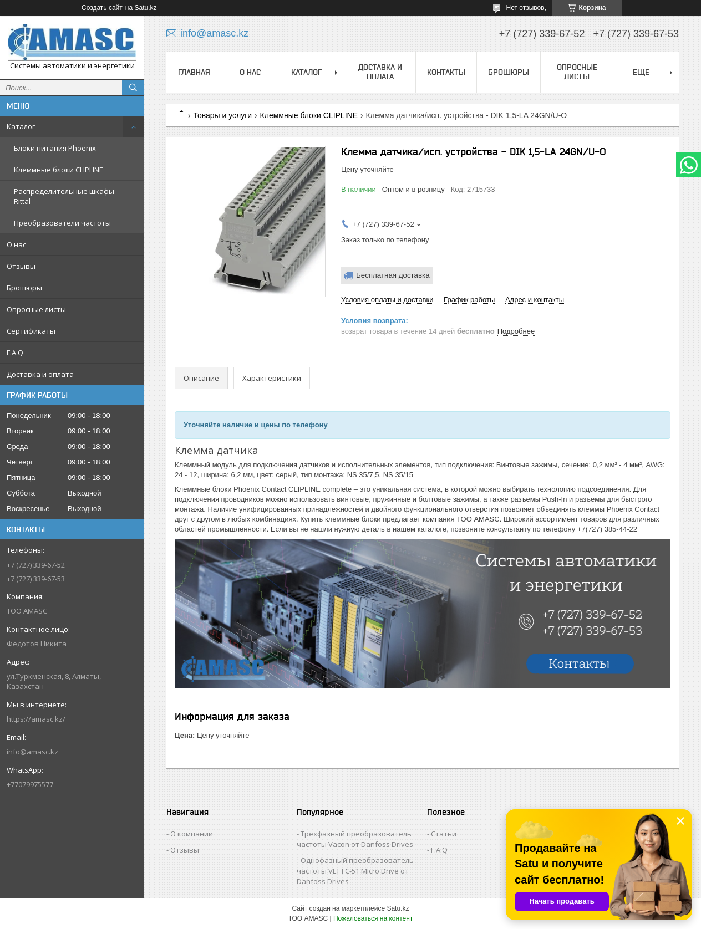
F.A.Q (15, 353)
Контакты (446, 72)
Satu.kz (398, 908)
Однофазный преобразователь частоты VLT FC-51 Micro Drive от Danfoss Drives (355, 870)
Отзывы (21, 266)
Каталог (21, 126)
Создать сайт (102, 8)
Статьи (443, 834)
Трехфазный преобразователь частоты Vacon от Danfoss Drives (355, 839)
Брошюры (24, 288)
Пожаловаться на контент (373, 918)
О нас (16, 244)
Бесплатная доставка (393, 275)
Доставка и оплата (40, 374)
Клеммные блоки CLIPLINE (58, 170)
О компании (191, 834)
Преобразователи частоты (62, 223)
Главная (194, 72)
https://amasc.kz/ (36, 719)
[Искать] (133, 87)
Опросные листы (36, 309)
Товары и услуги (222, 115)
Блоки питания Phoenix (55, 148)
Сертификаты (31, 331)
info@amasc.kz (32, 752)
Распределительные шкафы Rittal (64, 196)
